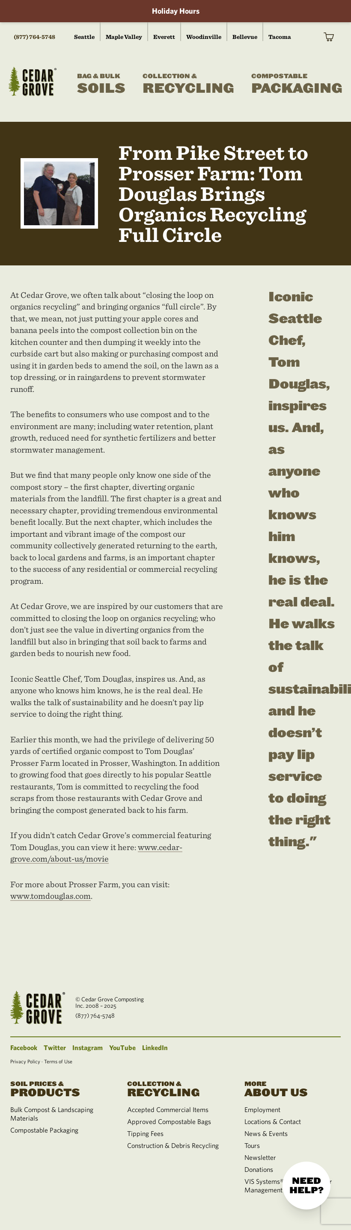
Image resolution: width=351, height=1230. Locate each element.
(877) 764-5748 (34, 36)
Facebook (23, 1047)
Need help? (306, 1185)
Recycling (188, 84)
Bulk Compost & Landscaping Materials (51, 1114)
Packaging (296, 84)
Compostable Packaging (44, 1130)
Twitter (55, 1047)
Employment (262, 1109)
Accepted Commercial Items (167, 1109)
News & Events (266, 1133)
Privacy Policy (25, 1061)
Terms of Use (58, 1061)
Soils (101, 84)
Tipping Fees (145, 1133)
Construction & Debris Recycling (173, 1145)
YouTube (122, 1047)
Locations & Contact (272, 1121)
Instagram (87, 1047)
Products (58, 1088)
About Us (292, 1088)
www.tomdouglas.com (50, 896)
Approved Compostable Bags (169, 1121)
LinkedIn (155, 1047)
